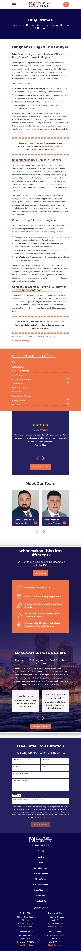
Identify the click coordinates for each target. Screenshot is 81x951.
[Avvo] (43, 851)
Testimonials (40, 896)
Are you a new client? (20, 774)
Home (40, 863)
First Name (17, 760)
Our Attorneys (40, 868)
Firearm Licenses (40, 885)
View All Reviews (40, 467)
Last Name (45, 760)
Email (44, 767)
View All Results (40, 727)
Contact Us (40, 573)
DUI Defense (40, 879)
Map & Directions (26, 927)
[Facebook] (38, 851)
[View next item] (43, 458)
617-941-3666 (40, 845)
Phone (15, 767)
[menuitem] (14, 361)
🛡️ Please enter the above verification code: (28, 800)
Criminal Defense (40, 874)
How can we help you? (20, 781)
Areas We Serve (40, 890)
